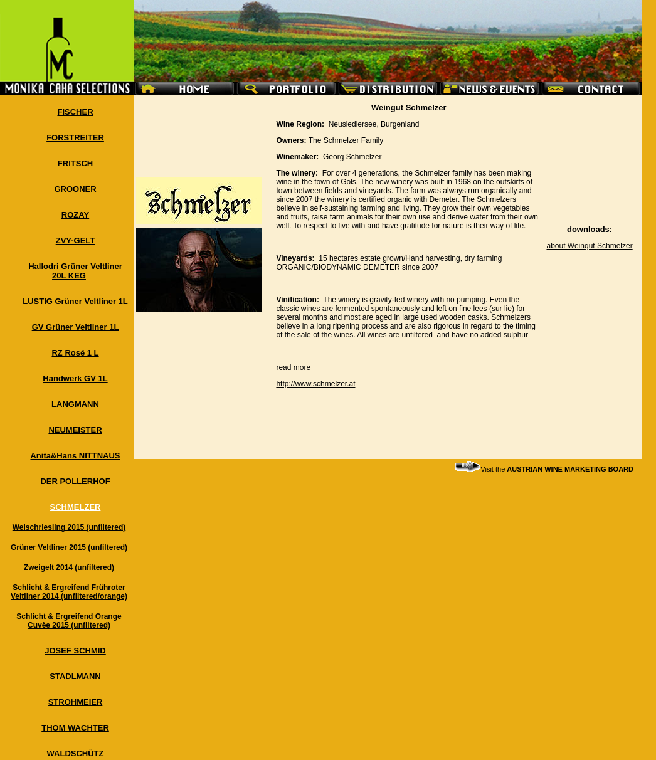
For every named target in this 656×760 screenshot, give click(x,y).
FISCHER (75, 112)
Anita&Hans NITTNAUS (75, 455)
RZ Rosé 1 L (74, 352)
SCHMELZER (75, 507)
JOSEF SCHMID (75, 650)
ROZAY (75, 214)
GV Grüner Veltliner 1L (75, 327)
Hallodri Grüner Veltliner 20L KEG (75, 270)
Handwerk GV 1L (75, 378)
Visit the (544, 469)
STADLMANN (75, 676)
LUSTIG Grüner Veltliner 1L (75, 301)
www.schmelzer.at (325, 383)
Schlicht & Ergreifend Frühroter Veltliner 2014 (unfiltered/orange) (69, 592)
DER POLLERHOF (75, 481)
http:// (285, 383)
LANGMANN (75, 404)
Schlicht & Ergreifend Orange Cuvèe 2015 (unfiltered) (68, 621)
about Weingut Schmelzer (589, 245)
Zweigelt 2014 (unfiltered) (69, 567)
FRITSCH (75, 163)
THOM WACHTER (75, 727)
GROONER (75, 189)
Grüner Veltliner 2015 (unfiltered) (69, 547)
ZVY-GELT (75, 240)
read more (293, 367)
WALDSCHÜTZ (75, 753)
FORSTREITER (75, 137)
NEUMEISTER (75, 430)
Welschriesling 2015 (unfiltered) (69, 527)
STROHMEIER (75, 702)
